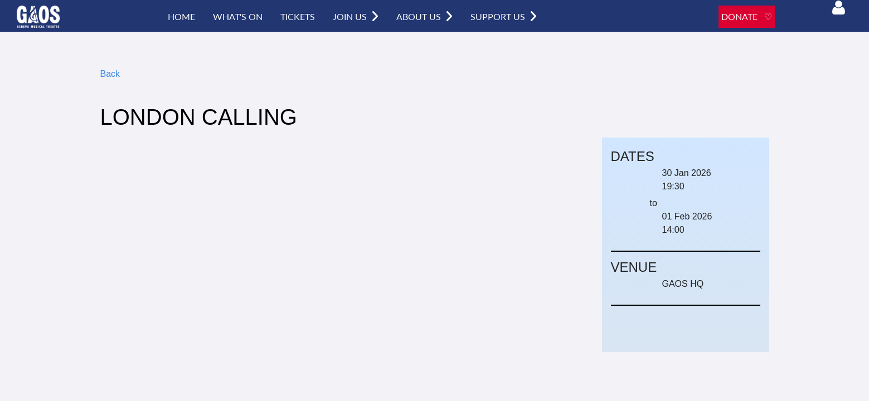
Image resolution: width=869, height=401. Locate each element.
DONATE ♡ (746, 16)
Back (110, 74)
